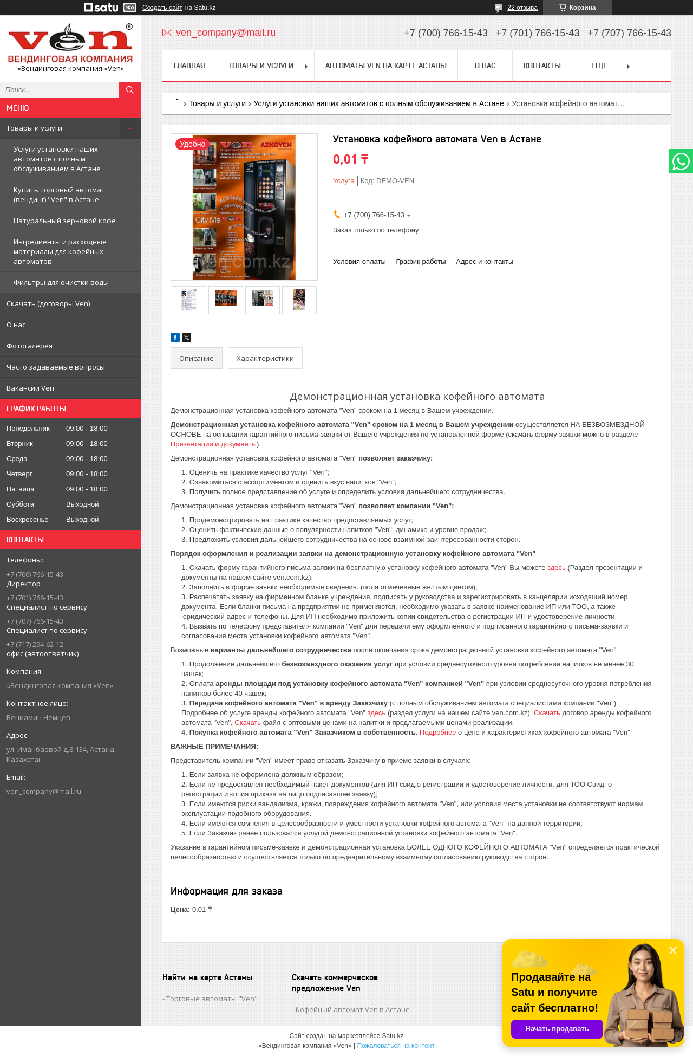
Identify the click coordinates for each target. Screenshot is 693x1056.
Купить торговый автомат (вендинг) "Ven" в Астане (59, 194)
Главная (189, 65)
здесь (556, 567)
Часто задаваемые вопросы (55, 367)
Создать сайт (162, 7)
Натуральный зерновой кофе (65, 220)
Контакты (542, 65)
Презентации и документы (214, 444)
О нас (15, 324)
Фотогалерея (29, 346)
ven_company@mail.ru (43, 791)
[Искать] (130, 90)
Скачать (547, 713)
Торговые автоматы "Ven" (212, 998)
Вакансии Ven (30, 388)
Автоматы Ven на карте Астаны (386, 65)
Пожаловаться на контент (395, 1045)
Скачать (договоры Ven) (48, 303)
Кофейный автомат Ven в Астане (353, 1009)
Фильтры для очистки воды (61, 282)
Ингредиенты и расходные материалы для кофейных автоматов (60, 251)
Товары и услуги (34, 128)
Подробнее (438, 732)
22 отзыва (522, 7)
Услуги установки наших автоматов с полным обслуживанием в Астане (57, 158)
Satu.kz (392, 1036)
